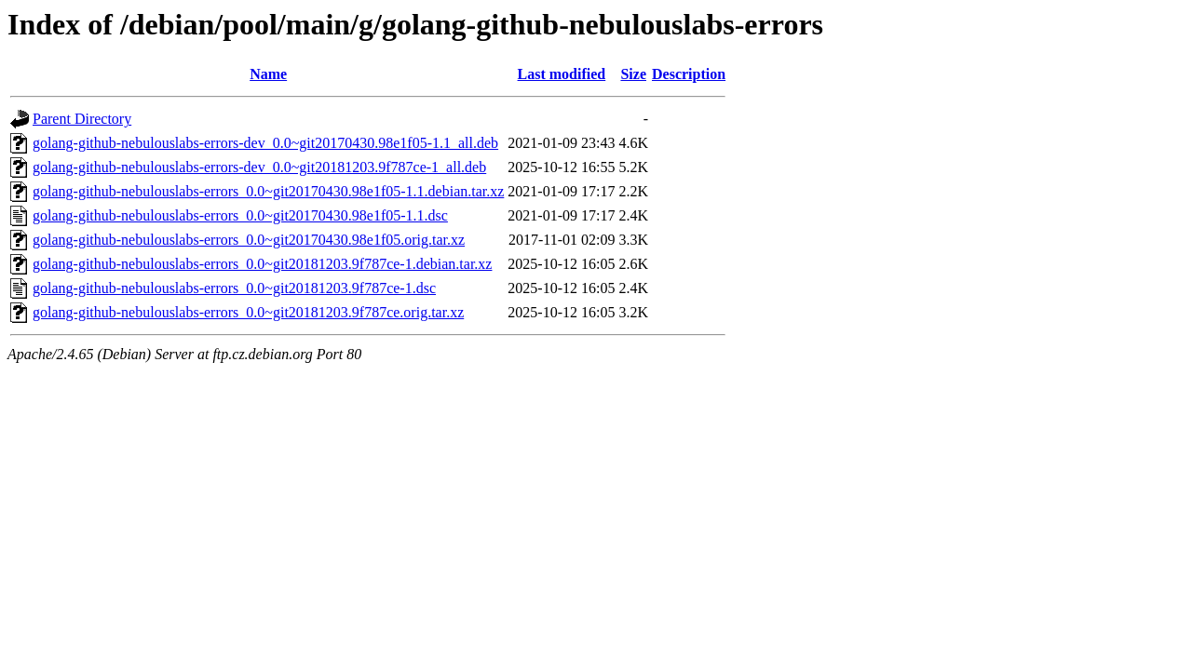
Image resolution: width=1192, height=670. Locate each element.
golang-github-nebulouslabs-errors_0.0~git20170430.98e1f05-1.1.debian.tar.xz (268, 191)
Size (633, 74)
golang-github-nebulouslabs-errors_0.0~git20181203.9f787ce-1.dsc (234, 288)
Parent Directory (82, 119)
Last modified (562, 74)
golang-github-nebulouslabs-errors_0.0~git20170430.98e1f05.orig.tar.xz (249, 240)
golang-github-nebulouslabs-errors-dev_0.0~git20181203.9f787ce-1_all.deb (259, 167)
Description (688, 74)
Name (268, 74)
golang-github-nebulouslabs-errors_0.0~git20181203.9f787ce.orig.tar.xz (248, 312)
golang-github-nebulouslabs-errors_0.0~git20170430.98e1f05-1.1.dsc (240, 215)
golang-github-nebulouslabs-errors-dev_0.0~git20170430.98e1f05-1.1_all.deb (265, 143)
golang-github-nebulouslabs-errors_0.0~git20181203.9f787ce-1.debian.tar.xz (262, 264)
